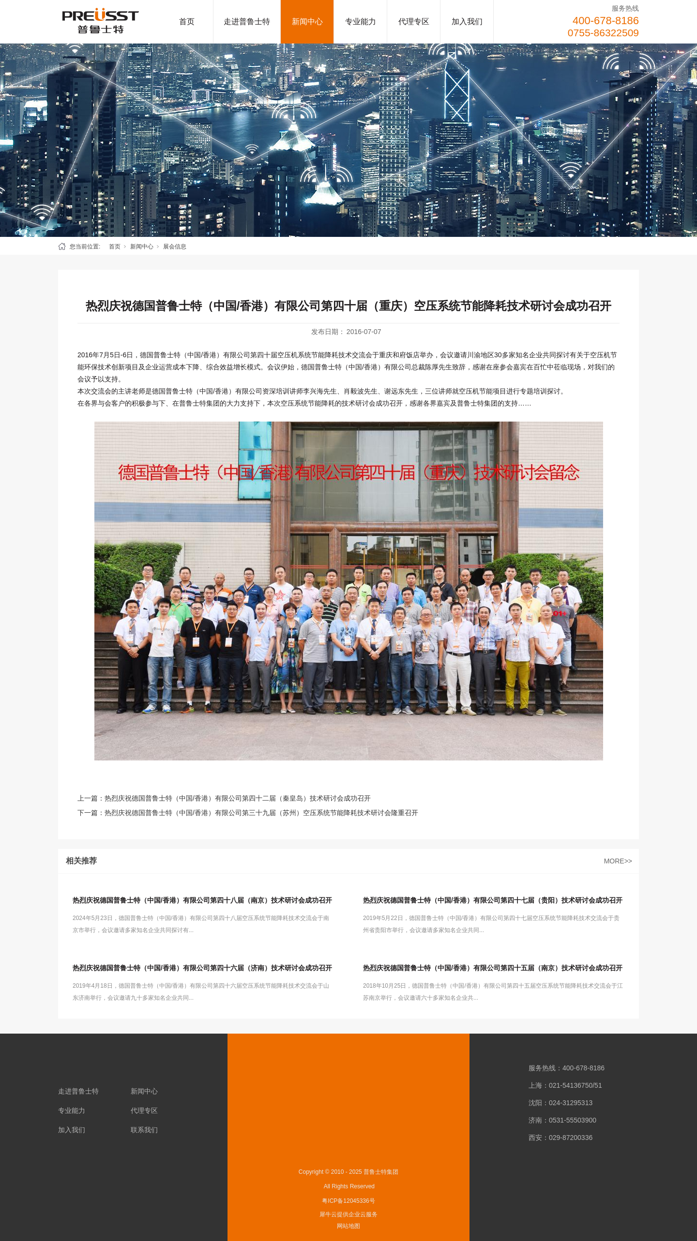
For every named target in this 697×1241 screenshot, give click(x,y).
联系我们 (144, 1130)
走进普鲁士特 (247, 21)
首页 (187, 21)
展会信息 (174, 246)
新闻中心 (307, 21)
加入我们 (467, 21)
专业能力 (360, 21)
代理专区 (413, 21)
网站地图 (348, 1226)
